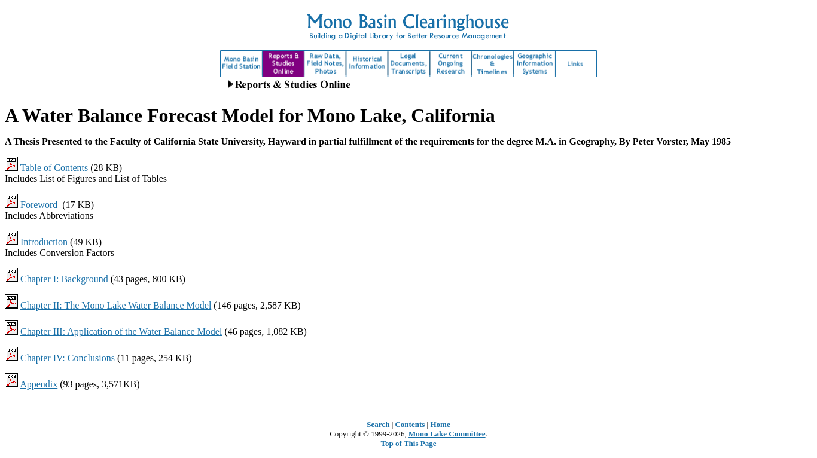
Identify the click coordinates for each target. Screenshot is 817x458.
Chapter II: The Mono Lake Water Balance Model (115, 305)
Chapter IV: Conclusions (67, 358)
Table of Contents (54, 168)
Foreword (38, 205)
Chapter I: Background (64, 279)
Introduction (44, 242)
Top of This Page (409, 443)
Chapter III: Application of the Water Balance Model (121, 331)
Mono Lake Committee (447, 433)
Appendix (38, 384)
